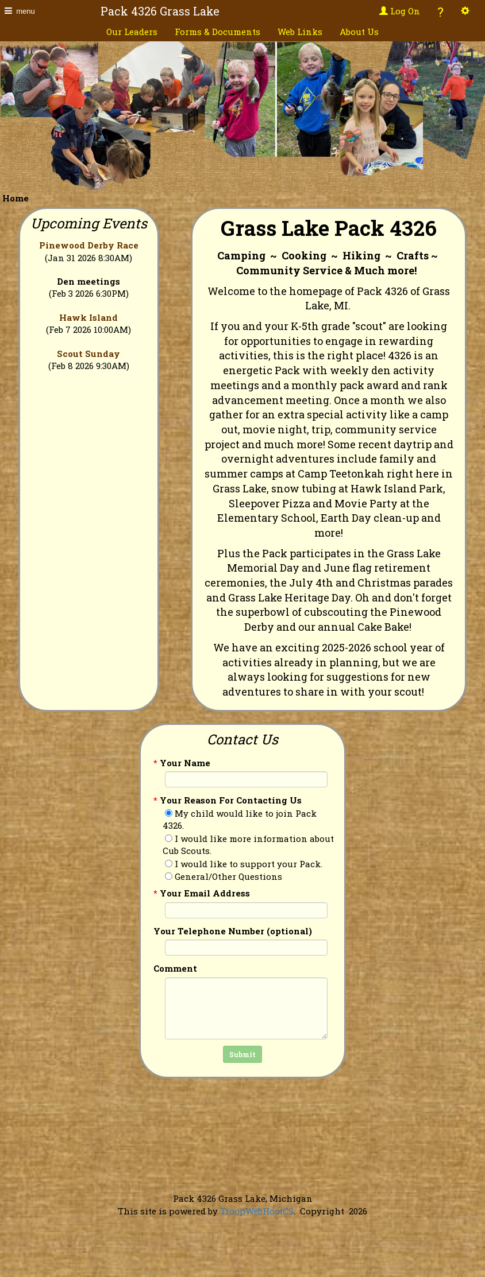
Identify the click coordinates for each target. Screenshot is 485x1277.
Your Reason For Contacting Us (227, 800)
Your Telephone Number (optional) (232, 931)
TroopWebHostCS (257, 1211)
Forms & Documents (217, 31)
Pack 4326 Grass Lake (160, 11)
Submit (242, 1054)
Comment (175, 968)
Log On (399, 11)
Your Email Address (201, 893)
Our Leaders (131, 31)
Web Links (300, 31)
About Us (359, 31)
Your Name (181, 762)
